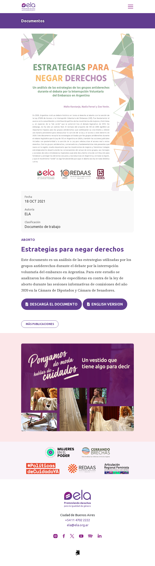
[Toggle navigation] (130, 6)
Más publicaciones (40, 324)
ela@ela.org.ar (77, 525)
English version (105, 304)
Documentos (33, 21)
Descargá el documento (52, 304)
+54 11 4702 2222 (77, 520)
